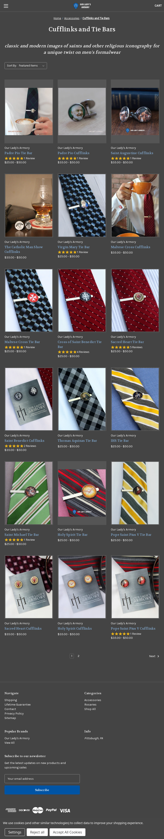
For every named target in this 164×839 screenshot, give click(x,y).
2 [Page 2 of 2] (78, 656)
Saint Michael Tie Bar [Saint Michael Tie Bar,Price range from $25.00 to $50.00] (21, 535)
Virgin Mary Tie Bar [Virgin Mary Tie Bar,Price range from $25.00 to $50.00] (74, 247)
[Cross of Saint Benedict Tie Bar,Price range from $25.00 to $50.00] (82, 300)
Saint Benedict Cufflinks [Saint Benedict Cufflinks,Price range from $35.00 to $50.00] (24, 441)
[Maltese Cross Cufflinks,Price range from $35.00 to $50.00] (135, 205)
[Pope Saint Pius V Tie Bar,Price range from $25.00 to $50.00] (135, 493)
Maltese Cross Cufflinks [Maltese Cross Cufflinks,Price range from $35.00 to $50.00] (131, 247)
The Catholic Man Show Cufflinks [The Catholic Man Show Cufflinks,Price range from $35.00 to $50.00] (23, 249)
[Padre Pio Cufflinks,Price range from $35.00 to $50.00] (82, 111)
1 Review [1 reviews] (29, 158)
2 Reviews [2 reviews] (30, 446)
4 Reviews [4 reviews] (83, 352)
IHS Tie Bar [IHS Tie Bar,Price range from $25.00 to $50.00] (120, 441)
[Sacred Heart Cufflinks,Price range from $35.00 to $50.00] (29, 587)
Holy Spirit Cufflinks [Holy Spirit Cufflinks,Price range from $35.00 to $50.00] (75, 628)
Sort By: (12, 65)
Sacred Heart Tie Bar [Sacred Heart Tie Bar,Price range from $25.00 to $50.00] (127, 342)
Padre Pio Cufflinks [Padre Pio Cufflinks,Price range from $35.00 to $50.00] (74, 153)
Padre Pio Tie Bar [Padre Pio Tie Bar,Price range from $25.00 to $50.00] (18, 153)
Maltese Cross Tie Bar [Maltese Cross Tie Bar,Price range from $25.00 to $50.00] (22, 342)
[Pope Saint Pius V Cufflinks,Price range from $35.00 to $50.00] (135, 587)
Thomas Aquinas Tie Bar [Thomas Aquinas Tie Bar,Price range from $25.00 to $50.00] (77, 441)
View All (9, 743)
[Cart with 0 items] (158, 5)
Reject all (37, 832)
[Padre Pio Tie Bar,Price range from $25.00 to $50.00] (29, 111)
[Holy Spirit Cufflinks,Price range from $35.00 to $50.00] (82, 587)
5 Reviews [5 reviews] (136, 347)
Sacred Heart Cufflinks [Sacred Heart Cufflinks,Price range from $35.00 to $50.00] (23, 628)
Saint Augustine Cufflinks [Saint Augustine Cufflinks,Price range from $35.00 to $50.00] (132, 153)
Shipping (10, 700)
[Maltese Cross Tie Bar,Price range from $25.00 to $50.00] (29, 300)
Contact (10, 709)
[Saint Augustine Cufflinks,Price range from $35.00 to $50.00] (135, 111)
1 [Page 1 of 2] (71, 656)
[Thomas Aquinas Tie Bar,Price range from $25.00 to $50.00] (82, 399)
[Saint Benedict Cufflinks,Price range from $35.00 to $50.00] (29, 399)
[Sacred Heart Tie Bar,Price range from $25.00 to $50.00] (135, 300)
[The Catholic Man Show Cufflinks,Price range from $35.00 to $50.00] (29, 205)
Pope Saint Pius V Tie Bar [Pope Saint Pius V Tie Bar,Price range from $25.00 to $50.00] (131, 535)
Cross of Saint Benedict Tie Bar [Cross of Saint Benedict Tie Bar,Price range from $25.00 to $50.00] (80, 344)
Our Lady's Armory (17, 738)
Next (154, 656)
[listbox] (32, 65)
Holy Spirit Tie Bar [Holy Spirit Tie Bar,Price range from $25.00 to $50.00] (73, 535)
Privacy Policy (14, 713)
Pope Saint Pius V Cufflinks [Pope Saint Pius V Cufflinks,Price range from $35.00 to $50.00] (133, 628)
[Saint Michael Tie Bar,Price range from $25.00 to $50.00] (29, 493)
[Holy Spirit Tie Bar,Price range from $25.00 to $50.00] (82, 493)
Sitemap (10, 718)
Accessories (92, 700)
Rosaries (90, 704)
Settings (14, 832)
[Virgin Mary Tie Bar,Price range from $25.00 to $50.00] (82, 205)
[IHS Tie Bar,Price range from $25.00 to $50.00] (135, 399)
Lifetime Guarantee (17, 704)
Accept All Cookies (67, 832)
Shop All (90, 709)
